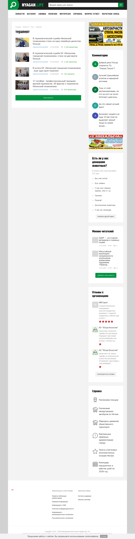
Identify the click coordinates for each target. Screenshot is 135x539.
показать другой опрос (106, 216)
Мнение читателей (103, 231)
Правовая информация (60, 502)
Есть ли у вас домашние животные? (100, 162)
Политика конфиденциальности (63, 509)
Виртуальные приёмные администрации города (106, 438)
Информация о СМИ (59, 505)
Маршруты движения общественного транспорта (109, 424)
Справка (97, 391)
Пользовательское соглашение (62, 518)
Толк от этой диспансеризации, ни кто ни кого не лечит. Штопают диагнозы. (109, 92)
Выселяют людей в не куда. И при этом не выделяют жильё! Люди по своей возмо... (109, 120)
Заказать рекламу (84, 499)
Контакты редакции (84, 496)
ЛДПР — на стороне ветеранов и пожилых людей (109, 240)
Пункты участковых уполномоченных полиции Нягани (108, 453)
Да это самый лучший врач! (109, 105)
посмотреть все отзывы (105, 374)
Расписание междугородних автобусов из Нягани (108, 411)
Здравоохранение (40, 47)
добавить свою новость (105, 275)
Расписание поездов (108, 400)
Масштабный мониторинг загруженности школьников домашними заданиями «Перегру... (106, 258)
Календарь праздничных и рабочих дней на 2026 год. (106, 467)
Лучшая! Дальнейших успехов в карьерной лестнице (109, 78)
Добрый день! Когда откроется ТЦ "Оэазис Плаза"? (108, 65)
